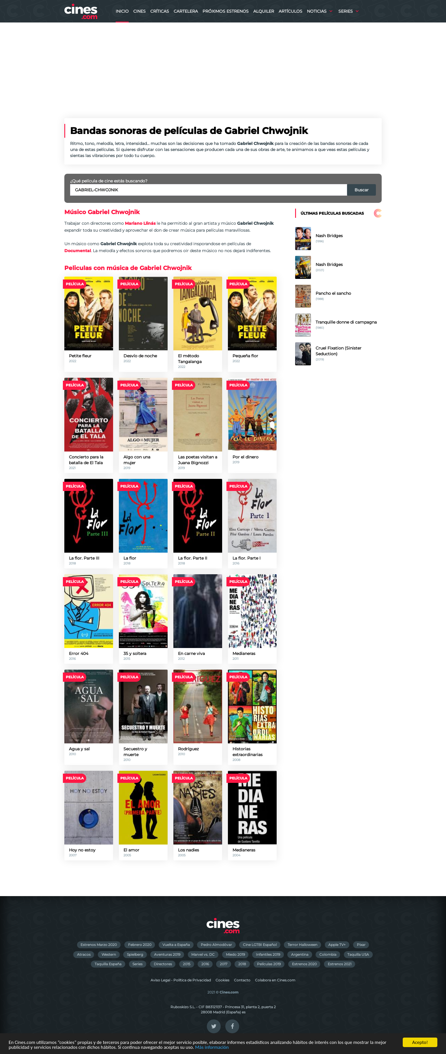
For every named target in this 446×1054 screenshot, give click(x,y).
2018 (242, 964)
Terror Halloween (302, 944)
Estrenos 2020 (304, 964)
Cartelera (186, 11)
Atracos (84, 954)
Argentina (299, 954)
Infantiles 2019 (268, 954)
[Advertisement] (223, 65)
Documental (77, 250)
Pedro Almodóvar (216, 944)
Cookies (222, 980)
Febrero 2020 (139, 944)
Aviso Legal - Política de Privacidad (181, 980)
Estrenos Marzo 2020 (98, 944)
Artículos (290, 11)
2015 (186, 964)
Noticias (317, 11)
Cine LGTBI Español (260, 944)
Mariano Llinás (140, 223)
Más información (211, 1047)
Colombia (327, 954)
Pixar (361, 944)
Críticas (159, 11)
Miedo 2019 (235, 954)
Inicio (122, 11)
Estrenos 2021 (339, 964)
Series (345, 11)
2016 (205, 964)
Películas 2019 (269, 964)
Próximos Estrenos (226, 11)
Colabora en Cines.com (275, 980)
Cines (139, 11)
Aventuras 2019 (167, 954)
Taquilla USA (358, 954)
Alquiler (263, 11)
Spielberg (135, 954)
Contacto (242, 980)
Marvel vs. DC (203, 954)
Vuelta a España (176, 944)
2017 (223, 964)
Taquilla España (108, 964)
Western (109, 954)
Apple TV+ (337, 944)
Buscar (362, 189)
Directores (163, 964)
